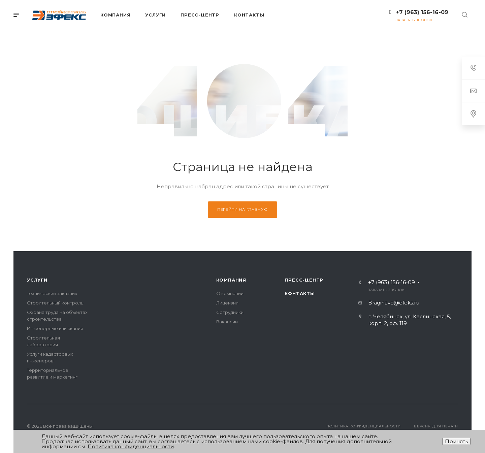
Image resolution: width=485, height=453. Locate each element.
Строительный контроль (55, 302)
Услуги (37, 280)
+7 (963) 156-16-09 (422, 12)
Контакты (300, 293)
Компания (231, 280)
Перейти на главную (242, 209)
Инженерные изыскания (55, 328)
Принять (456, 441)
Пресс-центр (304, 280)
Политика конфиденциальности (363, 426)
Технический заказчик (52, 293)
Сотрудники (230, 312)
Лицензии (227, 302)
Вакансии (227, 321)
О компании (230, 293)
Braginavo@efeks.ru (393, 302)
